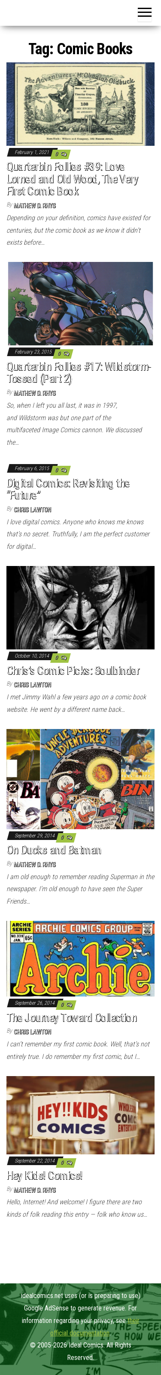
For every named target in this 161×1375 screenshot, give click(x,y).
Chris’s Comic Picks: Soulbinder (73, 670)
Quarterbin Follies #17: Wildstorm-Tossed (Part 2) (78, 372)
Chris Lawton (32, 509)
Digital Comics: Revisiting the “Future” (68, 489)
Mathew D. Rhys (35, 205)
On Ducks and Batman (53, 849)
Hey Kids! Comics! (44, 1175)
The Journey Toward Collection (71, 1017)
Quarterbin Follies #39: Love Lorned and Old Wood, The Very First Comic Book (72, 178)
